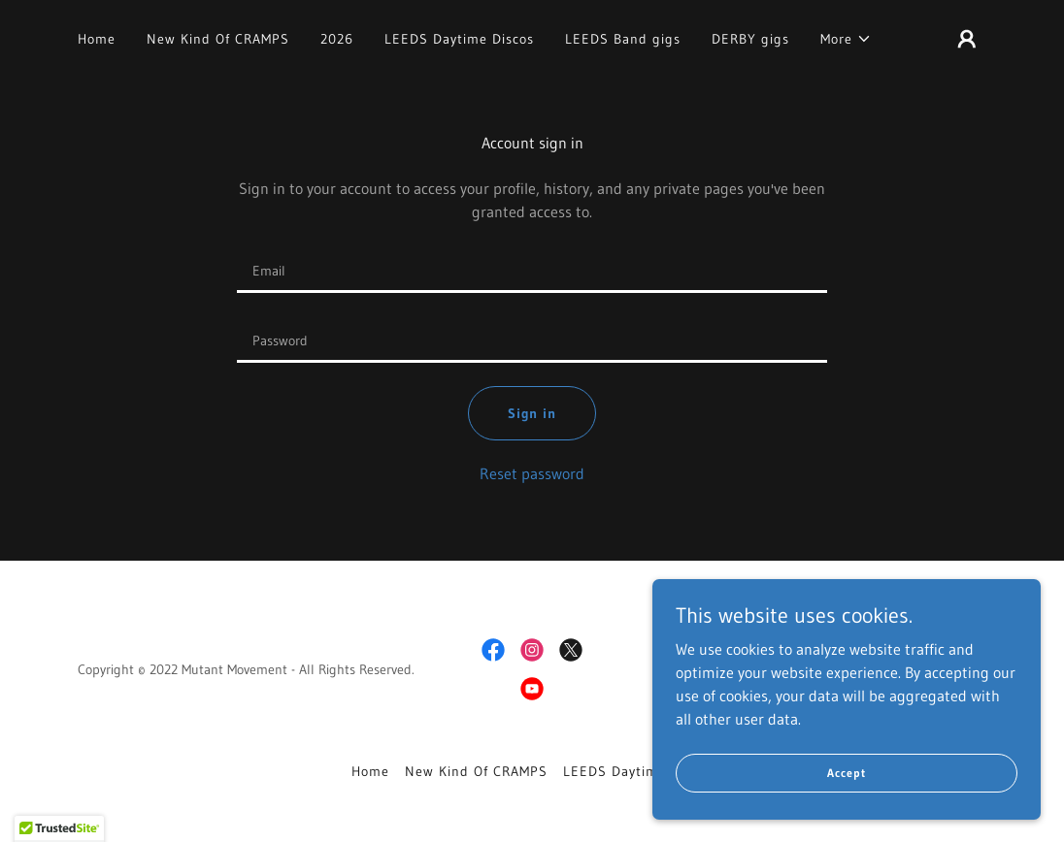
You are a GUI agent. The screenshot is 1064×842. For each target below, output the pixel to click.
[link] (493, 650)
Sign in (532, 413)
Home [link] (97, 39)
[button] (846, 38)
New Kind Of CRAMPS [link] (218, 39)
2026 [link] (336, 39)
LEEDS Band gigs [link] (623, 39)
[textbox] (532, 269)
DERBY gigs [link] (750, 39)
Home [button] (370, 771)
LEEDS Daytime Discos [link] (459, 39)
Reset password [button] (532, 473)
